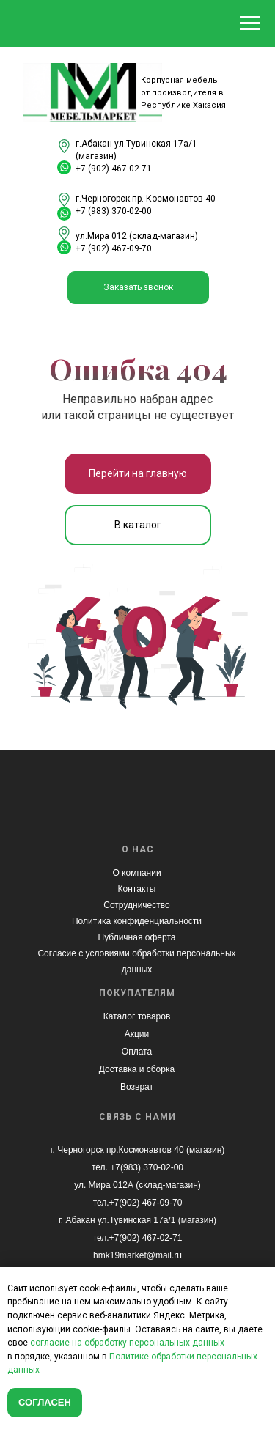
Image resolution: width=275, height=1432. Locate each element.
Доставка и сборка (137, 1069)
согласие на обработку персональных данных (127, 1342)
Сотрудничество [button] (136, 905)
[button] (138, 287)
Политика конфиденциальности (137, 921)
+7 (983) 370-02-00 (114, 211)
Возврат (136, 1087)
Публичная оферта (137, 937)
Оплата (137, 1052)
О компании (136, 873)
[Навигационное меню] (250, 23)
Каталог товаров (137, 1016)
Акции (137, 1034)
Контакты (137, 889)
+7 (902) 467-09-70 (114, 248)
